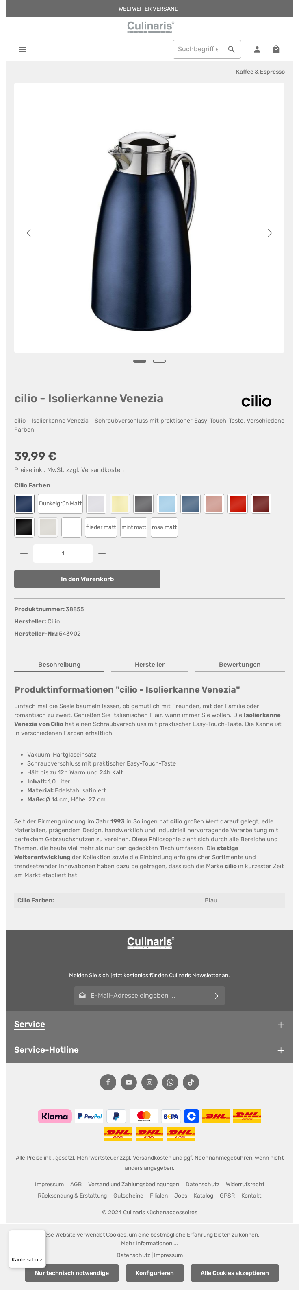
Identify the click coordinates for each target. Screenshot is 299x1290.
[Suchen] (231, 49)
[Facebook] (108, 1083)
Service (29, 1024)
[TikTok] (191, 1083)
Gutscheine (128, 1196)
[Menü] (23, 49)
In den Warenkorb (88, 579)
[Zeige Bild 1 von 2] (139, 361)
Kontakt (251, 1196)
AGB (76, 1184)
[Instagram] (149, 1083)
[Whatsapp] (170, 1083)
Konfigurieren (155, 1273)
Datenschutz (202, 1184)
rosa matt (164, 527)
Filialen (159, 1196)
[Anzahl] (63, 553)
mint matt (133, 527)
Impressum (49, 1184)
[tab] (59, 665)
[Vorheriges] (29, 233)
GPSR (227, 1196)
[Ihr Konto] (257, 49)
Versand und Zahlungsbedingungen (133, 1184)
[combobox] (197, 49)
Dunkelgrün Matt (60, 503)
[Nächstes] (269, 233)
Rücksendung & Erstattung (72, 1196)
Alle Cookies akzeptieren (235, 1273)
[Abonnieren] (217, 996)
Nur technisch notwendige (72, 1273)
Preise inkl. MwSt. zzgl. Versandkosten (69, 470)
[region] (149, 233)
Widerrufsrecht (245, 1184)
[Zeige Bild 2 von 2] (159, 361)
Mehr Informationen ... (149, 1243)
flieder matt (101, 527)
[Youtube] (129, 1083)
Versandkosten (152, 1158)
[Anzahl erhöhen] (102, 553)
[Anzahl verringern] (23, 553)
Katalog (203, 1196)
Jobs (180, 1196)
